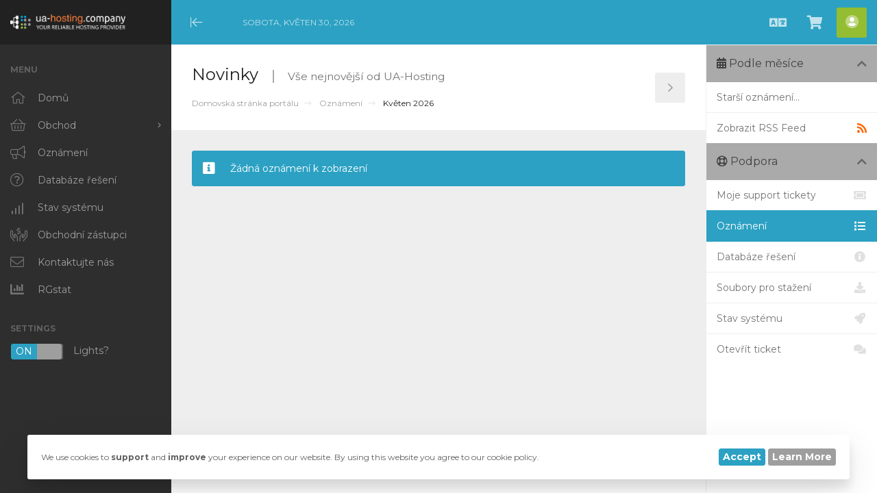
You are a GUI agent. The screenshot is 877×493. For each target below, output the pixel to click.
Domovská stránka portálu (245, 103)
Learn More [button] (802, 457)
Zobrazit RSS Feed (792, 128)
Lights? (59, 351)
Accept (742, 457)
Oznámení (340, 103)
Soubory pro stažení (792, 287)
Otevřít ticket (792, 349)
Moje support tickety (792, 195)
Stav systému (792, 318)
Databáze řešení (792, 257)
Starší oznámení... (758, 97)
